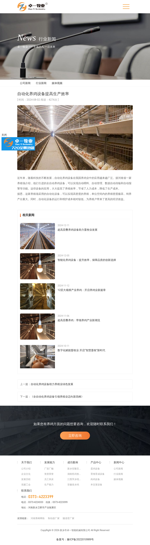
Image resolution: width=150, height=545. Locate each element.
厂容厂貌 (49, 472)
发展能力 (49, 465)
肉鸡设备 (95, 482)
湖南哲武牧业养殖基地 (74, 477)
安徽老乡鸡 (73, 488)
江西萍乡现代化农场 (74, 482)
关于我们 (26, 465)
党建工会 (26, 488)
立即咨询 (75, 439)
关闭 (4, 134)
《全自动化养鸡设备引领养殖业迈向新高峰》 (57, 400)
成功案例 (72, 465)
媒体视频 (57, 86)
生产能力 (49, 488)
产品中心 (96, 465)
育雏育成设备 (98, 477)
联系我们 (26, 494)
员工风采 (49, 482)
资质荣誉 (49, 477)
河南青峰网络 (38, 521)
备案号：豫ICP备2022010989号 (75, 543)
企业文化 (26, 477)
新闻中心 (119, 465)
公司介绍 (26, 472)
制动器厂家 (54, 521)
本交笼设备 (96, 488)
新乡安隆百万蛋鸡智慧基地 (74, 472)
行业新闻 (41, 86)
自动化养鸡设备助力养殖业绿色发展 (52, 387)
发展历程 (26, 482)
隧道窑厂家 (68, 521)
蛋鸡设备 (95, 472)
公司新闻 (25, 86)
